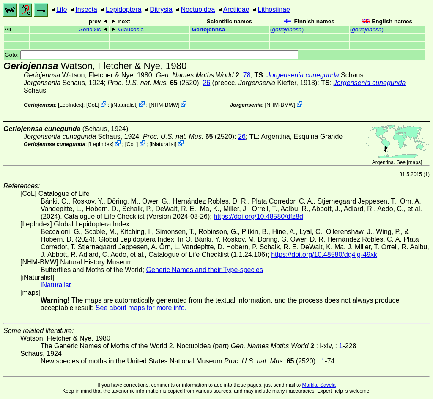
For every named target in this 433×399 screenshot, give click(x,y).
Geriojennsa (208, 29)
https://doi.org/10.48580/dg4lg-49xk (324, 254)
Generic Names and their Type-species (204, 269)
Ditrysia (161, 9)
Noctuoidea (198, 9)
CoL (93, 105)
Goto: (151, 55)
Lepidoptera (124, 9)
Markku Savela (318, 385)
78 (247, 75)
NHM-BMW (164, 105)
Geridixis (90, 29)
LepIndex (71, 105)
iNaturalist (124, 105)
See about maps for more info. (141, 307)
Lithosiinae (274, 9)
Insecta (86, 9)
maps (414, 162)
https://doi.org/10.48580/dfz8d (258, 216)
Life (61, 9)
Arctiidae (236, 9)
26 (206, 82)
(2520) (153, 82)
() (287, 29)
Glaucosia (131, 29)
